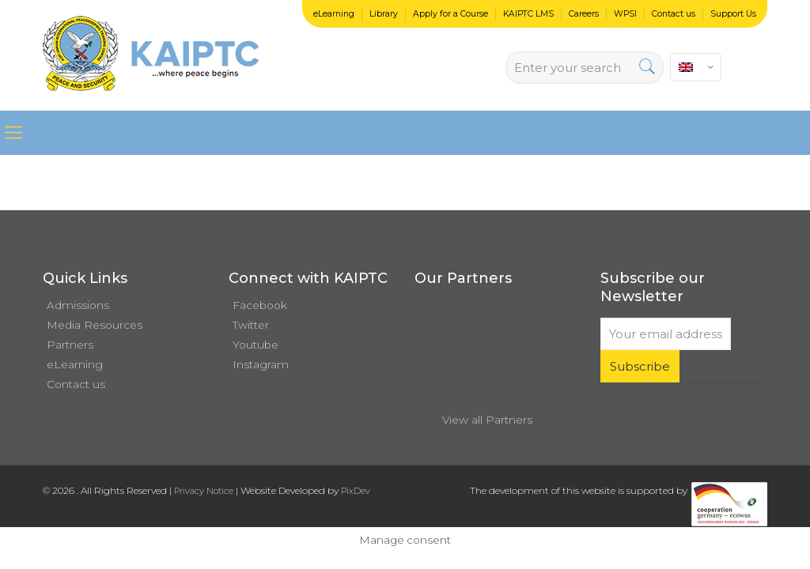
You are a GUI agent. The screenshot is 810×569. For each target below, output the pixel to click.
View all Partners (487, 419)
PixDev (355, 490)
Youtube (255, 344)
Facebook (260, 305)
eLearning (333, 14)
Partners (70, 344)
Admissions (78, 305)
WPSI (625, 14)
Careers (584, 14)
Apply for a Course (450, 14)
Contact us (673, 14)
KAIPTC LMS (528, 14)
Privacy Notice (203, 490)
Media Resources (94, 324)
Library (383, 14)
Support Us (733, 14)
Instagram (261, 364)
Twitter (251, 324)
